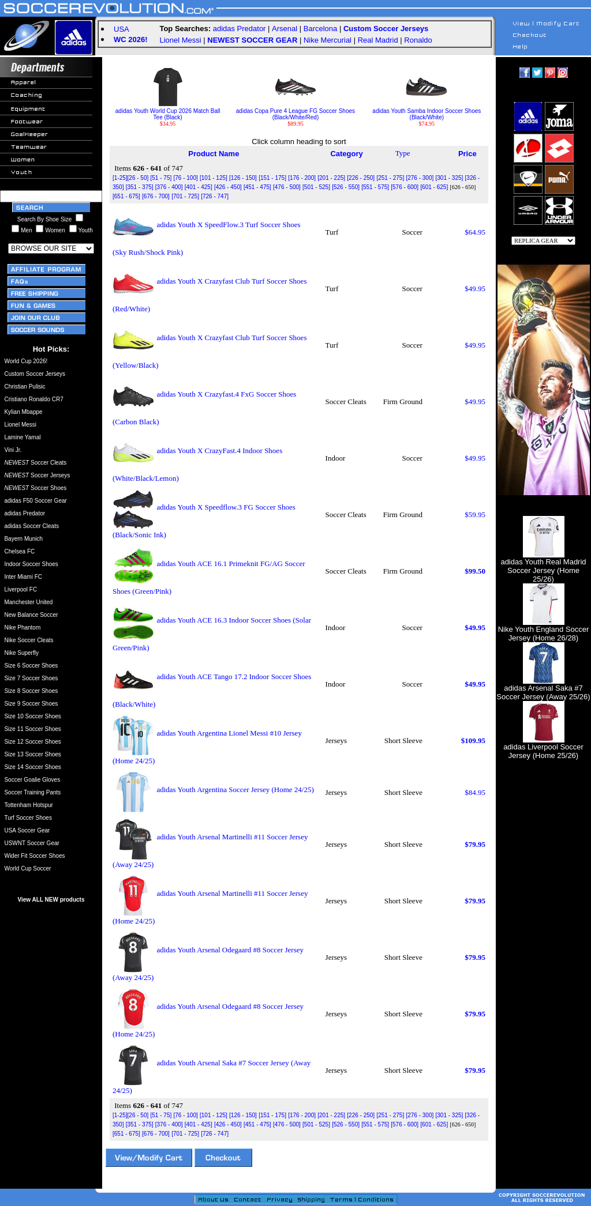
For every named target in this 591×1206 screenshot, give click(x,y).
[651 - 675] (126, 196)
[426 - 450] (228, 187)
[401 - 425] (198, 187)
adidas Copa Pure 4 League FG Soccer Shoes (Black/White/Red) (295, 111)
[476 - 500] (287, 187)
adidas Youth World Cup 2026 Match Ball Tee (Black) (167, 111)
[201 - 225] (331, 178)
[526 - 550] (346, 187)
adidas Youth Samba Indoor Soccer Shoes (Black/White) (426, 111)
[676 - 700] (156, 196)
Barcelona (321, 28)
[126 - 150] (243, 178)
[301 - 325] (449, 178)
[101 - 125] (213, 178)
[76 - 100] (185, 178)
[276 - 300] (419, 178)
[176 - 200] (302, 178)
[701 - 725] (185, 196)
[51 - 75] (161, 178)
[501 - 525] (316, 187)
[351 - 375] (140, 187)
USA (121, 29)
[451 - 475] (257, 187)
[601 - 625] (434, 187)
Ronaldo (418, 40)
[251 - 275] (390, 178)
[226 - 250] (361, 178)
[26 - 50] (138, 178)
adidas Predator (239, 28)
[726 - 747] (215, 196)
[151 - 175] (272, 178)
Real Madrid (378, 40)
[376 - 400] (169, 187)
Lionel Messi (180, 40)
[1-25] (120, 178)
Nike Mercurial (327, 40)
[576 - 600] (404, 187)
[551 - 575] (375, 187)
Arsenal (284, 28)
